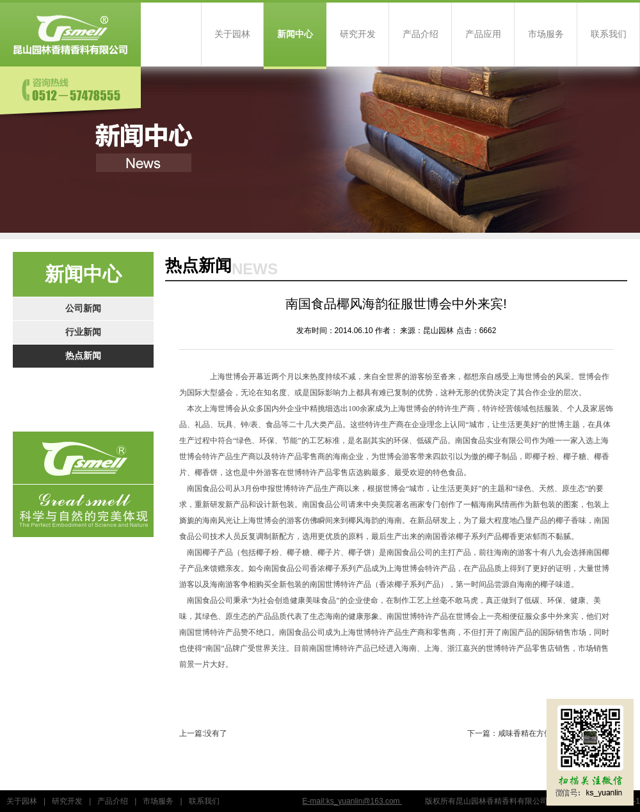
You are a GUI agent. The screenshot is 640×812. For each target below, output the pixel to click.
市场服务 (546, 34)
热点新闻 (83, 356)
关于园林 (232, 34)
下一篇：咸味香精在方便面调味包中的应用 (540, 733)
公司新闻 (83, 308)
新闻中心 (295, 34)
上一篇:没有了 (203, 733)
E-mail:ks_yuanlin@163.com (352, 801)
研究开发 (358, 34)
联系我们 (609, 34)
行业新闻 (83, 332)
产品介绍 (420, 34)
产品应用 (483, 34)
